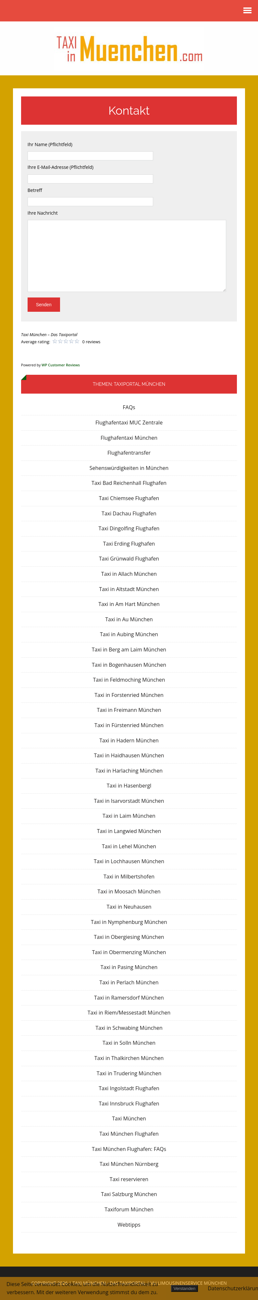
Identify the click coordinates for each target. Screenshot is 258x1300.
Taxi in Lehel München (129, 846)
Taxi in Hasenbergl (129, 785)
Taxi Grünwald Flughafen (129, 558)
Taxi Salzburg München (129, 1194)
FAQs (129, 407)
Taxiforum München (129, 1209)
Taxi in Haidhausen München (129, 755)
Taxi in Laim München (129, 815)
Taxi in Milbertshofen (129, 876)
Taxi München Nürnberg (129, 1163)
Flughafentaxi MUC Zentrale (129, 422)
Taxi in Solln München (129, 1042)
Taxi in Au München (129, 619)
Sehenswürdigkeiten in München (129, 468)
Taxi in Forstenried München (129, 695)
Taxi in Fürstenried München (129, 725)
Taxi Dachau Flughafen (129, 513)
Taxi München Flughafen (128, 1133)
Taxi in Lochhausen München (129, 861)
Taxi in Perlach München (128, 982)
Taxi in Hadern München (129, 740)
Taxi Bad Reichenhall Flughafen (129, 482)
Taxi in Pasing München (129, 967)
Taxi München (129, 1118)
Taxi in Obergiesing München (129, 936)
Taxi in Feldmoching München (129, 679)
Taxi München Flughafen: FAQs (129, 1149)
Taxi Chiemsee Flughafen (129, 498)
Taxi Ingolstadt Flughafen (129, 1088)
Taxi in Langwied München (129, 831)
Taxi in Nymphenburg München (129, 922)
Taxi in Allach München (129, 573)
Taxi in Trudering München (129, 1073)
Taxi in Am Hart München (129, 604)
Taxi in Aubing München (129, 634)
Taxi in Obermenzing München (129, 952)
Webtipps (129, 1224)
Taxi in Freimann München (129, 709)
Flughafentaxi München (129, 437)
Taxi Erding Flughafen (129, 543)
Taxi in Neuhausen (128, 906)
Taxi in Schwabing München (129, 1027)
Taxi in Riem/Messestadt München (129, 1012)
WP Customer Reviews (61, 364)
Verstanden (184, 1288)
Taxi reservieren (129, 1179)
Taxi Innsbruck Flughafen (129, 1103)
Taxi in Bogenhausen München (129, 664)
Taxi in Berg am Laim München (129, 649)
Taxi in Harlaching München (129, 770)
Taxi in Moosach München (128, 891)
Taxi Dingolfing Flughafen (129, 528)
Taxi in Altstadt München (129, 589)
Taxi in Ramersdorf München (129, 997)
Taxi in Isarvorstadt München (129, 800)
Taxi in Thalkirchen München (129, 1058)
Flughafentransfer (129, 452)
